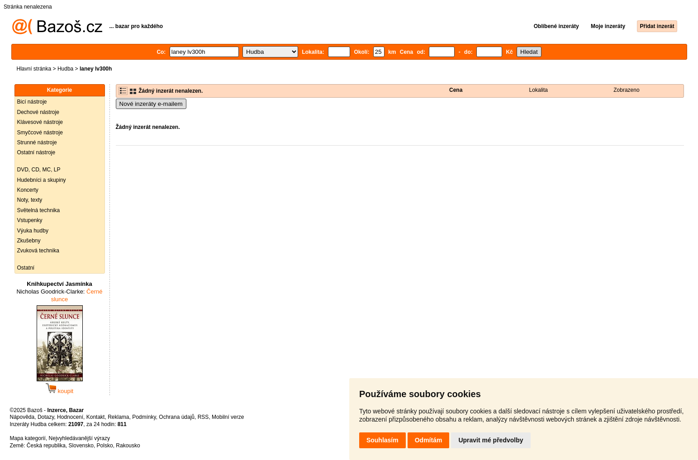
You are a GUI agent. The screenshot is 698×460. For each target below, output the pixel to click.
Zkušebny (29, 240)
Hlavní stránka (34, 69)
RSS (203, 417)
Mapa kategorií (28, 438)
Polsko (105, 445)
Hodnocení (70, 417)
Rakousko (128, 445)
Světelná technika (38, 210)
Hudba (65, 69)
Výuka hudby (32, 231)
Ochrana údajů (177, 417)
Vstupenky (30, 220)
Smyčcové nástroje (40, 132)
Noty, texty (30, 200)
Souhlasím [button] (382, 440)
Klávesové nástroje (40, 122)
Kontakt (95, 417)
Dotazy (46, 417)
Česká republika (46, 445)
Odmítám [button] (428, 440)
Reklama (118, 417)
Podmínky (144, 417)
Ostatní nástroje (36, 152)
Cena (455, 90)
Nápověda (22, 417)
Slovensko (81, 445)
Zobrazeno (626, 90)
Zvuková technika (38, 250)
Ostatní (26, 268)
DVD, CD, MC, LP (39, 169)
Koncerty (27, 190)
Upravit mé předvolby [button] (490, 440)
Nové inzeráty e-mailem (151, 103)
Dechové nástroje (38, 112)
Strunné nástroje (37, 142)
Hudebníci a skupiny (41, 180)
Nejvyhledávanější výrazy (79, 438)
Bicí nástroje (32, 102)
